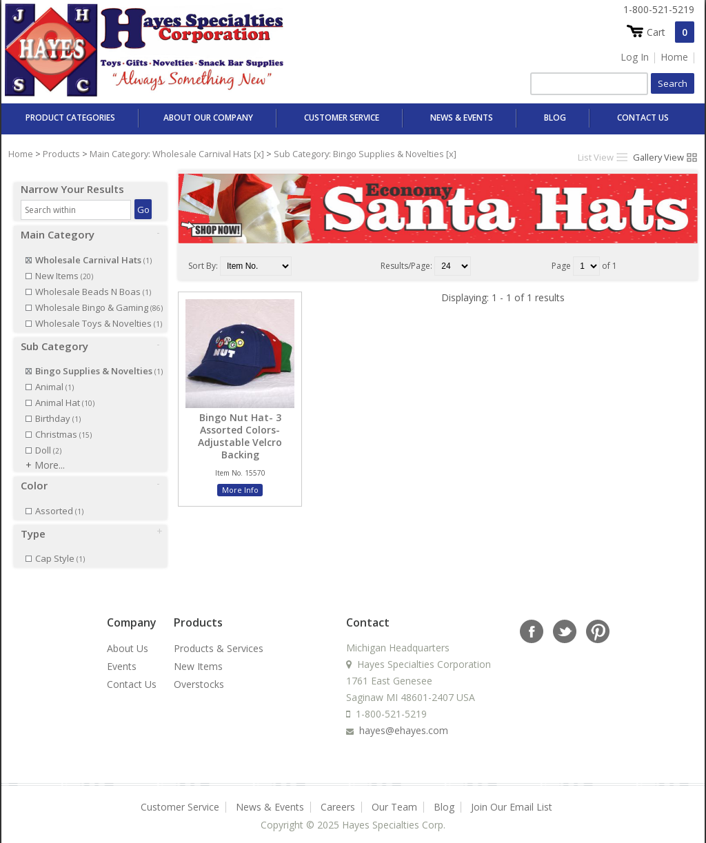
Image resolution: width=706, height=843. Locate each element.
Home (674, 56)
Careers (338, 794)
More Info (240, 490)
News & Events (461, 117)
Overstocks (199, 671)
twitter (564, 618)
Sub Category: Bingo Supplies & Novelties (359, 154)
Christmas (59, 422)
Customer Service (341, 117)
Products (61, 154)
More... (49, 452)
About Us (127, 635)
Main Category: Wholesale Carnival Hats (171, 154)
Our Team (394, 794)
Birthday (53, 406)
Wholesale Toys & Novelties (94, 311)
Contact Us (643, 117)
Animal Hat (60, 390)
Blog (555, 117)
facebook (530, 618)
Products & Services (218, 635)
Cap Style (55, 546)
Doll (43, 437)
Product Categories (70, 117)
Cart (670, 32)
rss (597, 618)
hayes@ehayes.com (403, 717)
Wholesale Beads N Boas (88, 279)
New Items (59, 263)
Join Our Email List (511, 794)
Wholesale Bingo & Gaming (94, 295)
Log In (635, 56)
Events (122, 653)
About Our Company (208, 117)
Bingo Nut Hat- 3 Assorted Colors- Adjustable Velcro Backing (240, 437)
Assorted (54, 498)
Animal (50, 374)
